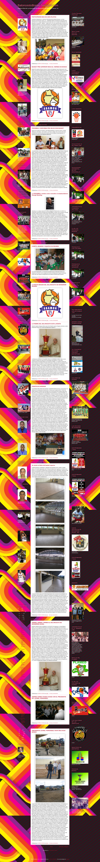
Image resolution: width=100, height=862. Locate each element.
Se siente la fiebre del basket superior (43, 465)
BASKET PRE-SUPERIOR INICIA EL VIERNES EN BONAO (49, 67)
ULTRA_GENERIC (53, 859)
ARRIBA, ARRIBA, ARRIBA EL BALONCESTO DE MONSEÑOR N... (22, 703)
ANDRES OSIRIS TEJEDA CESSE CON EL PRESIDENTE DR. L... (22, 713)
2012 (20, 610)
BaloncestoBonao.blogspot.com (38, 5)
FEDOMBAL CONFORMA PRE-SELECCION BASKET (48, 128)
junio (21, 617)
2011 (20, 737)
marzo (21, 731)
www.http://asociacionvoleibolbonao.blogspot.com (77, 304)
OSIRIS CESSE (22, 753)
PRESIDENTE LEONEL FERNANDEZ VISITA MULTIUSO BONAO (22, 723)
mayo (21, 618)
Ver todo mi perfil (21, 758)
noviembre (22, 611)
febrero (22, 733)
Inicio (51, 846)
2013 (20, 608)
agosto (21, 613)
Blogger (67, 859)
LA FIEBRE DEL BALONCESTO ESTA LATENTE (46, 323)
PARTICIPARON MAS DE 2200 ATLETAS (44, 17)
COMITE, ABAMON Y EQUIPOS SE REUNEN (45, 246)
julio (21, 615)
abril (21, 730)
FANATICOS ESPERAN (39, 386)
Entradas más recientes (38, 846)
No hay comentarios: (53, 63)
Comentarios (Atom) (53, 850)
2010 (20, 739)
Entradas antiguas (63, 846)
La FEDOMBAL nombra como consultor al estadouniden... (22, 653)
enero (21, 735)
